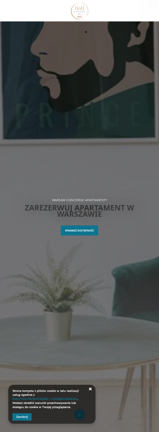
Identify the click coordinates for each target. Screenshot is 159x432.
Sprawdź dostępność (79, 230)
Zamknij (22, 416)
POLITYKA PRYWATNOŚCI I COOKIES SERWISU (44, 399)
